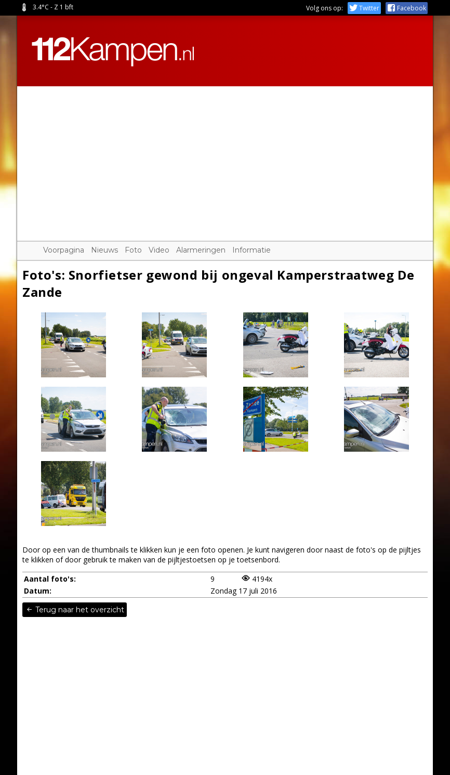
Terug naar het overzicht (74, 609)
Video (159, 250)
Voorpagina (63, 250)
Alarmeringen (201, 250)
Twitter (364, 8)
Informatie (251, 250)
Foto (133, 250)
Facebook (406, 8)
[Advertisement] (225, 159)
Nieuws (104, 250)
